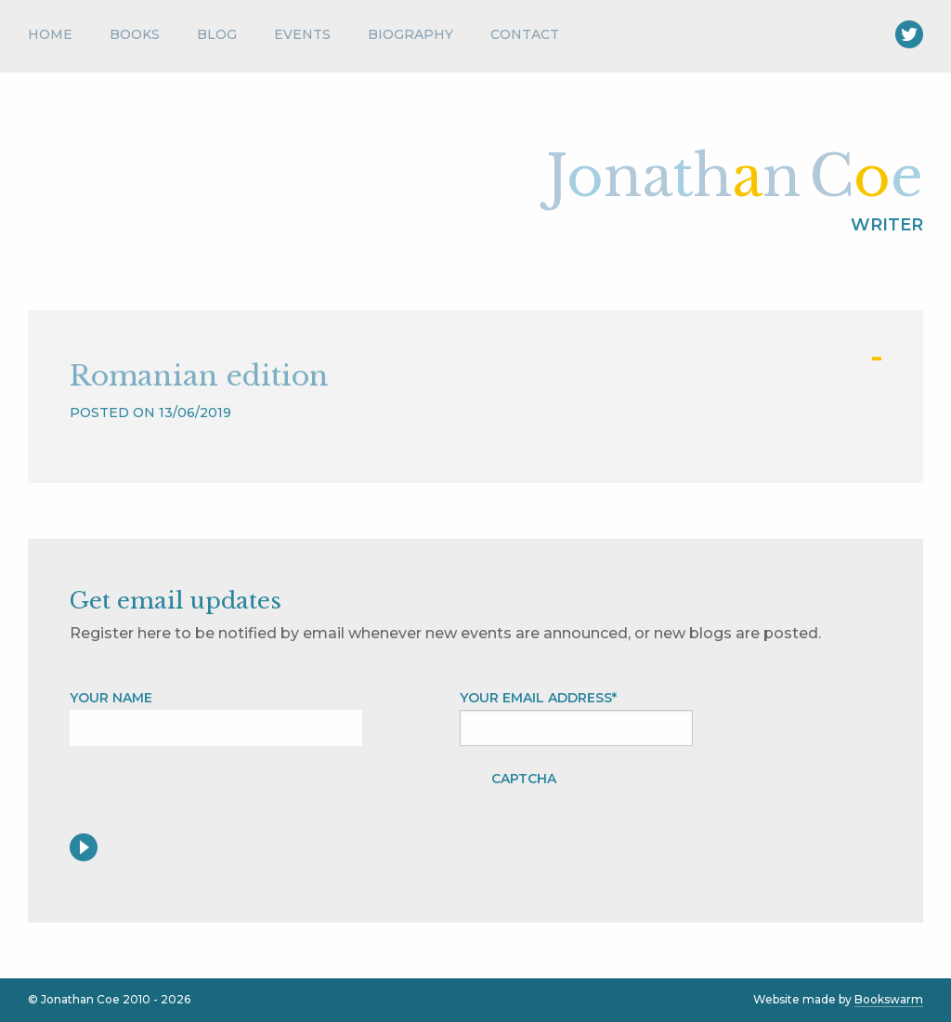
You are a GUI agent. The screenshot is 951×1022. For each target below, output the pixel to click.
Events (302, 34)
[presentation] (716, 797)
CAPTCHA (523, 778)
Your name (111, 697)
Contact (524, 34)
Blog (217, 34)
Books (135, 34)
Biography (410, 34)
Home (50, 34)
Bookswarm (888, 999)
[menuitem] (59, 39)
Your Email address (538, 697)
